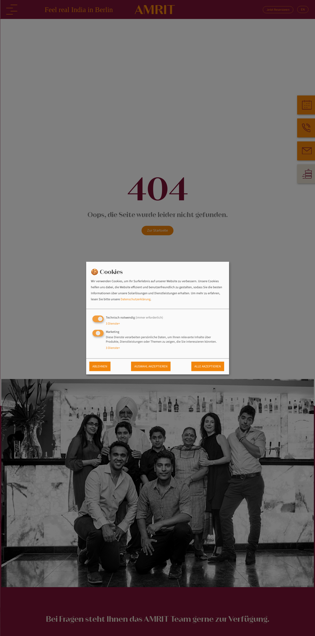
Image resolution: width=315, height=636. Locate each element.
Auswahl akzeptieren (150, 366)
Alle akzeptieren (207, 366)
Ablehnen (99, 366)
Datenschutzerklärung (135, 299)
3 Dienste (113, 323)
